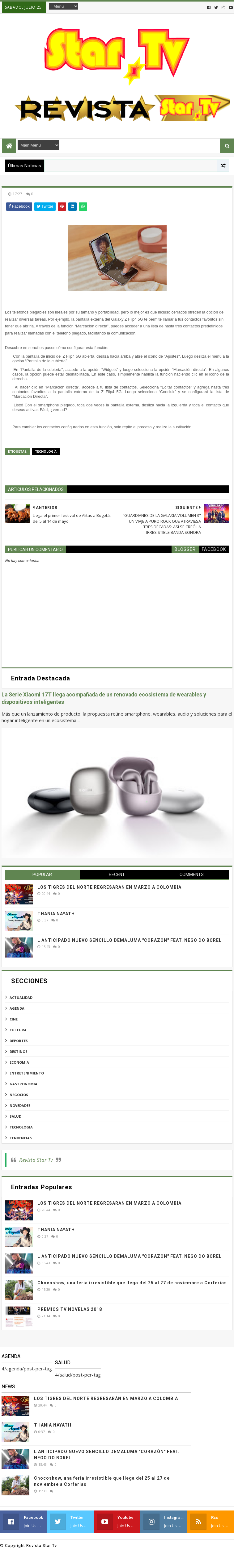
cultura (18, 1030)
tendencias (21, 1138)
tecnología (46, 451)
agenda (17, 1008)
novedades (20, 1105)
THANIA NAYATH (56, 913)
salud (15, 1116)
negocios (19, 1094)
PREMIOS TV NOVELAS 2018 (69, 1309)
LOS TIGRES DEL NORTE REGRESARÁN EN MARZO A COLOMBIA (109, 887)
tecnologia (21, 1127)
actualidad (21, 997)
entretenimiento (27, 1073)
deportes (19, 1040)
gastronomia (23, 1084)
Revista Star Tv (36, 1159)
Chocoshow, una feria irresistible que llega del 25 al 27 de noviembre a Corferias (132, 1282)
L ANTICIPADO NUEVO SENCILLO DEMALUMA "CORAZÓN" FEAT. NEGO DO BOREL (129, 940)
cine (14, 1019)
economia (19, 1062)
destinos (19, 1051)
